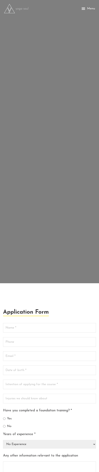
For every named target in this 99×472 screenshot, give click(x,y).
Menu (88, 8)
